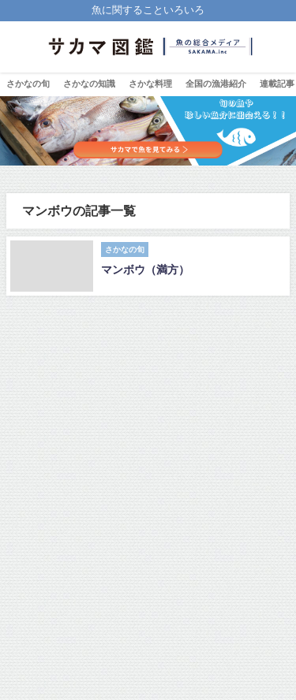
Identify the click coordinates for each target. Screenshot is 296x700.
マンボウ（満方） (145, 269)
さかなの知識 (89, 83)
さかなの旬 (28, 83)
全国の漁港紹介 (215, 83)
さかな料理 (150, 83)
